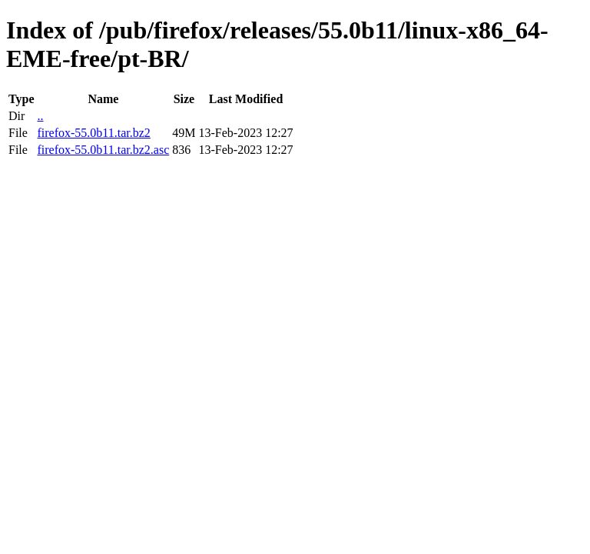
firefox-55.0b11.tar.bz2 (93, 132)
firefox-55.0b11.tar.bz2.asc (103, 149)
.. (40, 115)
